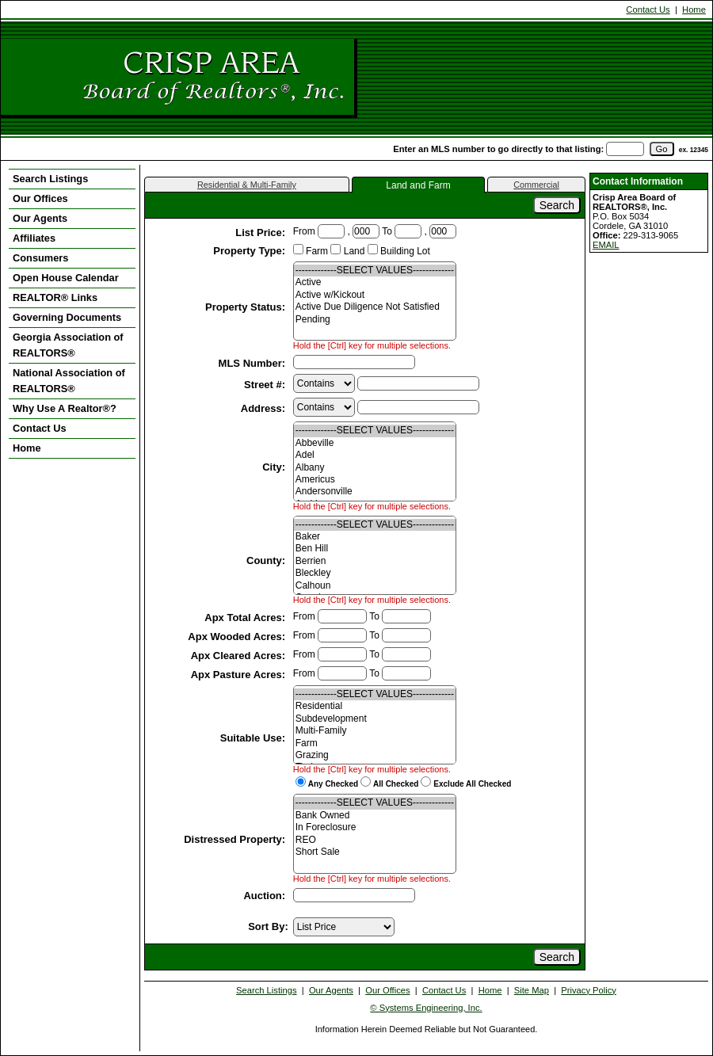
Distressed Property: (236, 839)
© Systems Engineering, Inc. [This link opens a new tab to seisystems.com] (426, 1007)
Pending (375, 320)
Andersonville (375, 492)
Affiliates (34, 238)
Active (375, 282)
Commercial (536, 184)
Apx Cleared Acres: (239, 655)
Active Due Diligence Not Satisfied (375, 307)
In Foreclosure (375, 827)
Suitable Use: (254, 738)
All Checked (395, 784)
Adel (375, 455)
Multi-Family (375, 731)
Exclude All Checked (472, 784)
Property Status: (246, 307)
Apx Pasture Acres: (239, 674)
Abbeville (375, 443)
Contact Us (647, 9)
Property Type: (250, 251)
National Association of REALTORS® (69, 381)
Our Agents (40, 218)
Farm (375, 743)
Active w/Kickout (375, 295)
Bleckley (375, 573)
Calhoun (375, 586)
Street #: (266, 385)
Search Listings (50, 179)
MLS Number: (253, 363)
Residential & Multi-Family (246, 184)
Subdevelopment (375, 719)
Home (694, 9)
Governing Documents (67, 317)
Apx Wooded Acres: (238, 636)
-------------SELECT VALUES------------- (375, 270)
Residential (375, 706)
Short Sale (375, 852)
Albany (375, 468)
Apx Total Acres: (246, 617)
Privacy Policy (588, 990)
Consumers (40, 258)
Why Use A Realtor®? (64, 408)
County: (267, 560)
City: (275, 467)
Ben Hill (375, 549)
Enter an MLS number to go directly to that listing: (498, 149)
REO (375, 840)
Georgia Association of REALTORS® (68, 345)
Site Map (531, 990)
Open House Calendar (66, 278)
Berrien (375, 561)
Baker (375, 537)
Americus (375, 480)
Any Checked (333, 784)
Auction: (265, 896)
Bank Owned (375, 816)
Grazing (375, 755)
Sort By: (268, 926)
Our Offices (40, 198)
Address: (264, 408)
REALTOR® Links (55, 297)
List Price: (261, 232)
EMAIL (606, 245)
